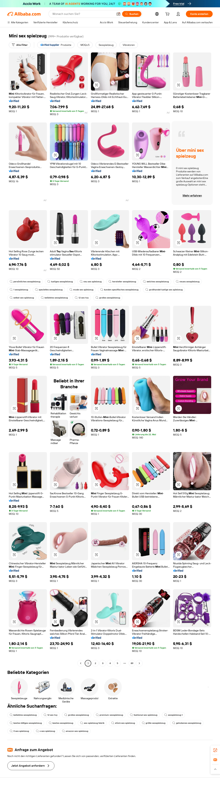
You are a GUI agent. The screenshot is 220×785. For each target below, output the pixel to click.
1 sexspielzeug (19, 289)
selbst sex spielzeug (22, 297)
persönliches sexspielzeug (25, 281)
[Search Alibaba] (82, 14)
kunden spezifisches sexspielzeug (119, 289)
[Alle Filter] (20, 45)
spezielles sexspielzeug (49, 289)
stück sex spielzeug (123, 723)
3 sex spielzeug (19, 731)
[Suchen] (131, 14)
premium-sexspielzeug (109, 715)
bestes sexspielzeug (61, 723)
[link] (215, 750)
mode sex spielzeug (81, 289)
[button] (118, 14)
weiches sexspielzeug (156, 281)
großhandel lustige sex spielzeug (164, 289)
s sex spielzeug (45, 731)
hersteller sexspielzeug (122, 281)
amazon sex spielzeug (75, 731)
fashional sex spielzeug (143, 715)
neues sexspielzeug (187, 281)
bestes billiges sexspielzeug (26, 723)
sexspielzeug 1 (173, 715)
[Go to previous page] (80, 663)
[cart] (168, 14)
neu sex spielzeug (91, 281)
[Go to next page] (139, 663)
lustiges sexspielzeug (60, 281)
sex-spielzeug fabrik (92, 723)
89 (132, 663)
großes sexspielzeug (108, 297)
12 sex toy (82, 297)
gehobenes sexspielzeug (186, 723)
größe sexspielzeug (153, 723)
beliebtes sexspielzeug (54, 297)
